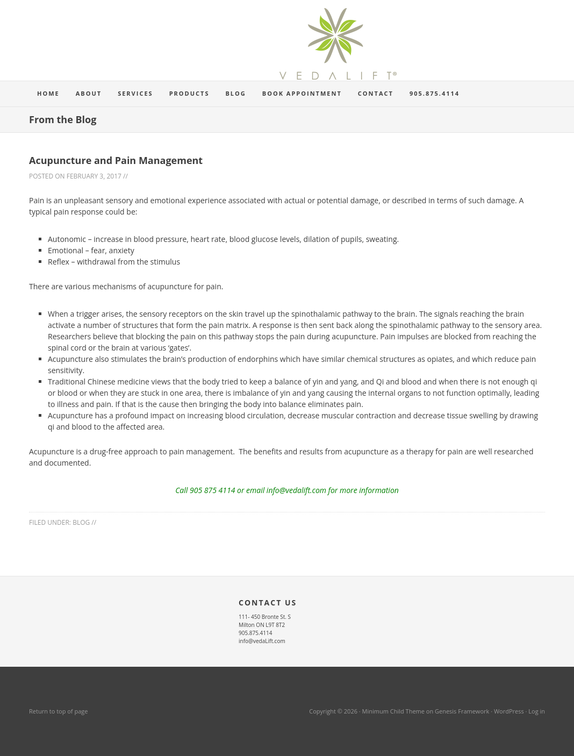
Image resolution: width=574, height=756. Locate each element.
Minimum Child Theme (393, 711)
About (85, 93)
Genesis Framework (462, 711)
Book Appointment (302, 93)
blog (81, 522)
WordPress (509, 711)
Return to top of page (58, 711)
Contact (375, 93)
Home (48, 93)
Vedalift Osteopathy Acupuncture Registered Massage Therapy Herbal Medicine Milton (287, 48)
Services (131, 93)
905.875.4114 (435, 93)
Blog (235, 93)
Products (189, 93)
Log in (536, 711)
